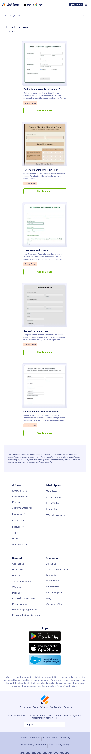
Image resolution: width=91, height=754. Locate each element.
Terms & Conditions (29, 732)
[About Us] (51, 563)
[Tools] (15, 533)
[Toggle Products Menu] (18, 520)
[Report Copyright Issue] (24, 609)
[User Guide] (18, 569)
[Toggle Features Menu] (18, 526)
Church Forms (31, 102)
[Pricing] (16, 502)
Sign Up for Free (76, 5)
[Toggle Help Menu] (16, 575)
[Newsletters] (52, 586)
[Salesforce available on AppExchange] (45, 655)
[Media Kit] (51, 575)
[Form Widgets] (53, 503)
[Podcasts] (17, 592)
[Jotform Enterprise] (22, 507)
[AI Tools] (16, 538)
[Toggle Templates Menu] (53, 491)
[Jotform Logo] (11, 4)
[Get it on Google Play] (45, 635)
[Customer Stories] (55, 604)
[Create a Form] (19, 491)
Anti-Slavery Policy (59, 739)
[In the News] (52, 580)
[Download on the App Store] (45, 645)
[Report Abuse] (19, 604)
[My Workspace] (20, 496)
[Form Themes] (53, 497)
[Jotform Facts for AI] (57, 569)
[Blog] (48, 598)
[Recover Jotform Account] (26, 615)
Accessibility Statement (33, 739)
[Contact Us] (18, 563)
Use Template (44, 110)
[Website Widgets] (55, 515)
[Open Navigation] (86, 4)
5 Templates (10, 31)
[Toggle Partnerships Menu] (54, 592)
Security (65, 732)
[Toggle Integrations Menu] (54, 509)
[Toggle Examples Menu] (18, 514)
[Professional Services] (23, 598)
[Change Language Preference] (44, 719)
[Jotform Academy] (22, 581)
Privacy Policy (50, 732)
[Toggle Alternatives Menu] (20, 544)
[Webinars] (17, 587)
